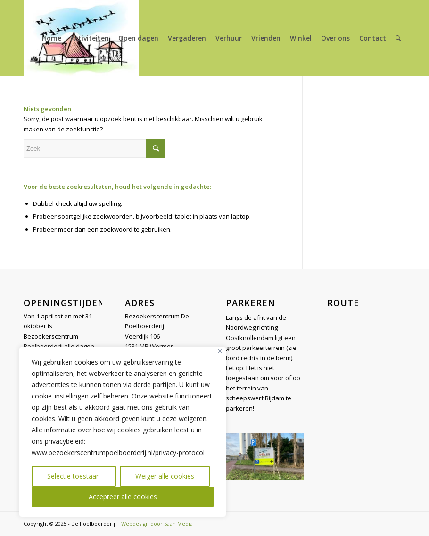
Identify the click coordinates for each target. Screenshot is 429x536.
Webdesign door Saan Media (157, 523)
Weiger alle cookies (164, 475)
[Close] (220, 351)
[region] (122, 432)
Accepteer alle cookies (123, 496)
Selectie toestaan (73, 475)
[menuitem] (51, 38)
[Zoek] (398, 38)
